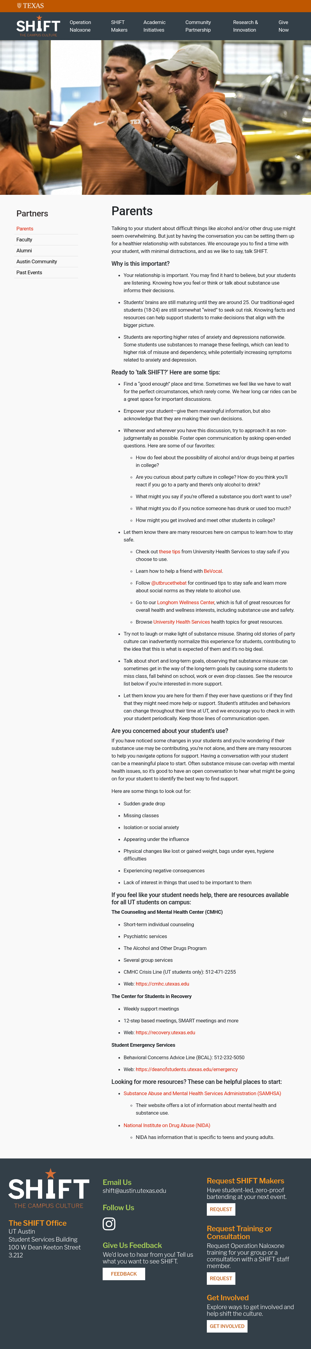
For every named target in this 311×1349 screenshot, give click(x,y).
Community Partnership (198, 26)
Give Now (284, 26)
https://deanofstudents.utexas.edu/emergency (187, 1069)
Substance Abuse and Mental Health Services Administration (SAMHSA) (202, 1093)
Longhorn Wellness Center (185, 602)
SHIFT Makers (119, 26)
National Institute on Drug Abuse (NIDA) (167, 1125)
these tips (169, 551)
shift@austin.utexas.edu (134, 1190)
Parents (24, 229)
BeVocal (213, 571)
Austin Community (36, 261)
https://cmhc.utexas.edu (162, 984)
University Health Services (181, 622)
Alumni (24, 250)
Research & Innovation (245, 26)
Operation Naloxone (80, 26)
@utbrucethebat (168, 583)
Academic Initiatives (154, 26)
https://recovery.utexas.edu (165, 1032)
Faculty (24, 240)
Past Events (29, 272)
